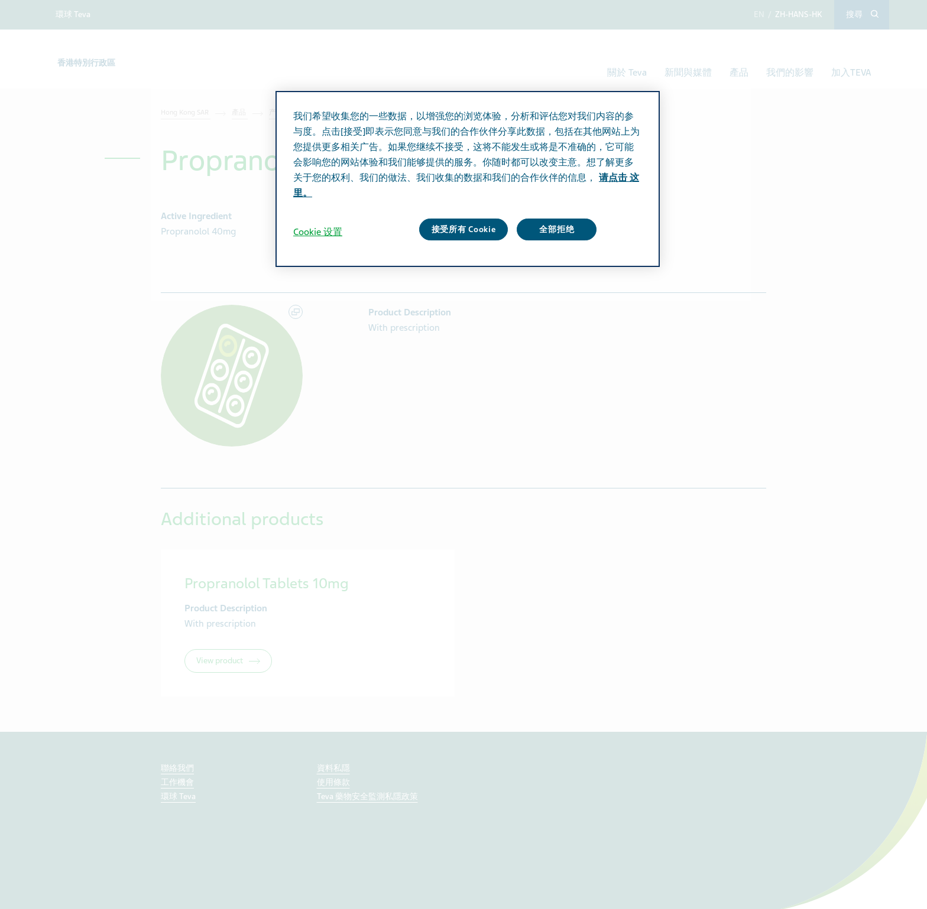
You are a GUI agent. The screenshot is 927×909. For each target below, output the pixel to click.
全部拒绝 (556, 229)
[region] (467, 179)
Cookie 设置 (317, 232)
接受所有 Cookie (464, 229)
